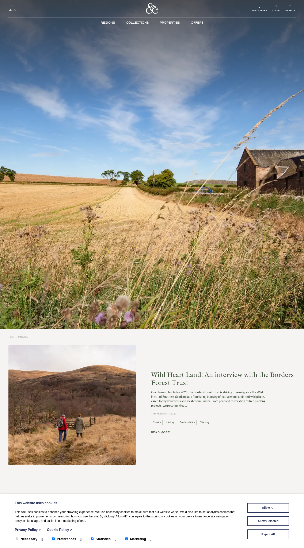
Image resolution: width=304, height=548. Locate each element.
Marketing (135, 539)
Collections (137, 22)
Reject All (268, 534)
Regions (108, 22)
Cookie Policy (59, 530)
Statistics (101, 539)
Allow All (268, 507)
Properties (170, 22)
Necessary (26, 539)
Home (11, 336)
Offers (197, 22)
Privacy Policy (28, 530)
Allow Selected (268, 521)
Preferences (64, 539)
